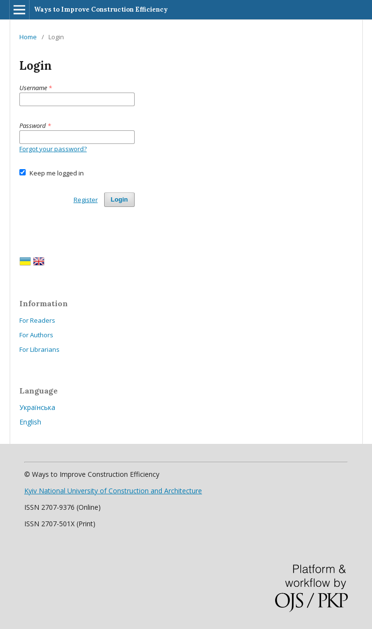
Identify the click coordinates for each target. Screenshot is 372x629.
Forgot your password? (53, 148)
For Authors (36, 334)
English (30, 421)
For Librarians (39, 349)
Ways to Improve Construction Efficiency (101, 9)
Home (28, 36)
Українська (37, 407)
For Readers (37, 320)
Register (86, 199)
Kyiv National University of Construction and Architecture (113, 490)
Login (119, 199)
